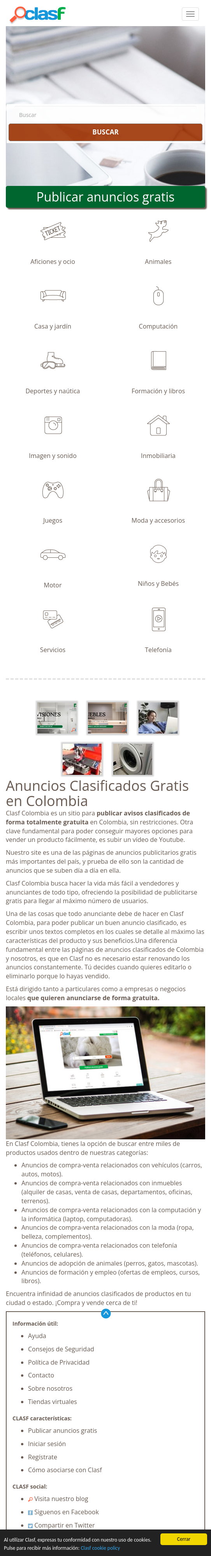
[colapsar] (190, 14)
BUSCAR (105, 131)
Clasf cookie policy (100, 1548)
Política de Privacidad (59, 1362)
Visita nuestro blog (58, 1498)
